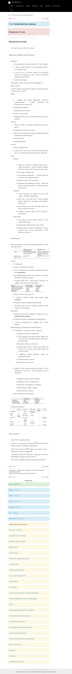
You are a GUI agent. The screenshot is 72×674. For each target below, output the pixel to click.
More (11, 10)
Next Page (45, 18)
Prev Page (12, 18)
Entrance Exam (56, 6)
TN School (47, 6)
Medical (28, 6)
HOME (11, 6)
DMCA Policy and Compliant (44, 669)
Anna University (20, 6)
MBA (41, 6)
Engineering (35, 6)
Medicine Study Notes (17, 15)
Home (9, 15)
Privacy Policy (25, 669)
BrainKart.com (16, 2)
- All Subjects (14, 490)
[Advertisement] (58, 37)
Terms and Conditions (33, 669)
